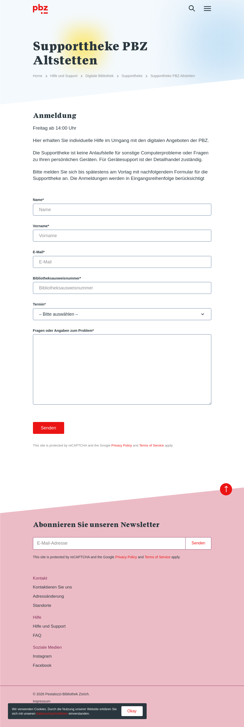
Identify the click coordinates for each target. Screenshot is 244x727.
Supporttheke (132, 76)
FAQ (37, 635)
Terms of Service (151, 445)
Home (37, 76)
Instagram (42, 656)
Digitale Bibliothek (99, 76)
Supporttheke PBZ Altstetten (172, 76)
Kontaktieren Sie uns (52, 587)
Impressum (42, 701)
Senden (198, 543)
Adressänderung (48, 596)
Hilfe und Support (64, 76)
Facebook (42, 665)
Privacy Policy (121, 445)
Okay (131, 711)
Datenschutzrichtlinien (52, 713)
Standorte (42, 605)
